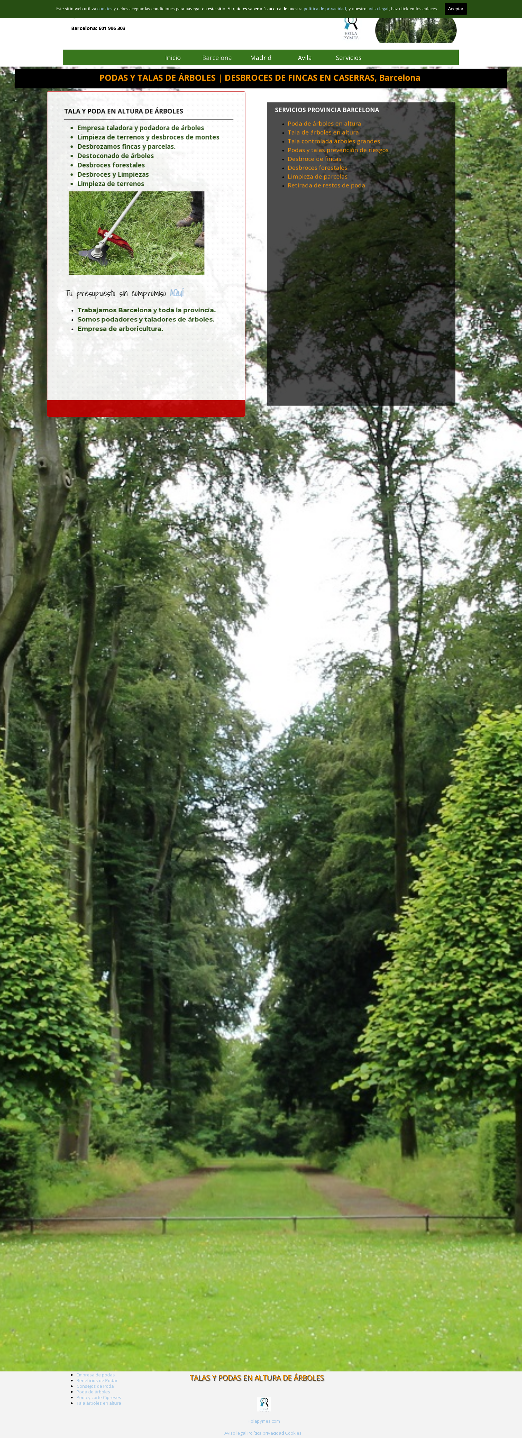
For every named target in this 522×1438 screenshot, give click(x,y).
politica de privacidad (325, 8)
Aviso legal (235, 1433)
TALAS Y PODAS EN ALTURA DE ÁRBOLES (256, 1377)
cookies (105, 8)
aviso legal (378, 8)
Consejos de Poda (95, 1386)
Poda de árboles (93, 1392)
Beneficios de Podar (97, 1380)
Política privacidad (265, 1433)
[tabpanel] (361, 174)
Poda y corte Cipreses (99, 1397)
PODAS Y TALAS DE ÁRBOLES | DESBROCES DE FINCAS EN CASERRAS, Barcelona (260, 77)
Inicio (173, 57)
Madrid (261, 57)
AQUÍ (118, 293)
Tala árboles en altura (99, 1403)
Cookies (293, 1433)
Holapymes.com (264, 1421)
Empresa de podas (96, 1375)
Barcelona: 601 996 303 (98, 28)
